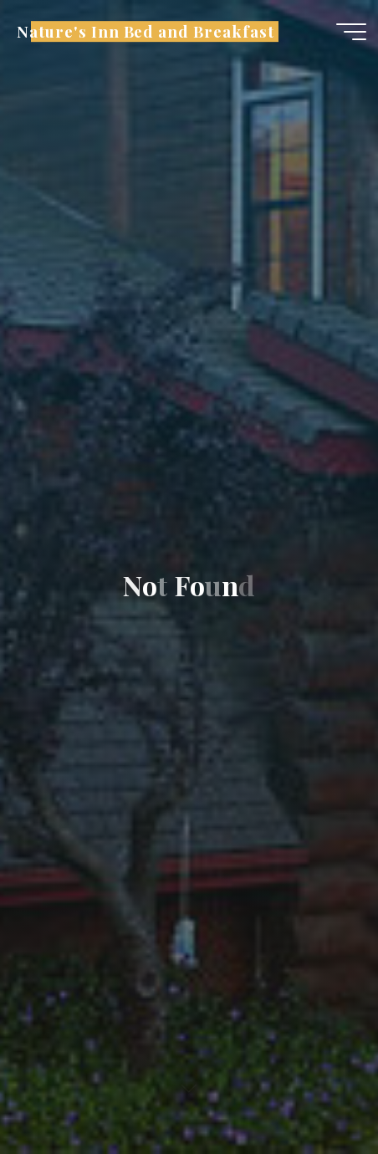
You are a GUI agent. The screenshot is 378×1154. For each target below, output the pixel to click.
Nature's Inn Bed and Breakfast (145, 31)
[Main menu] (351, 31)
